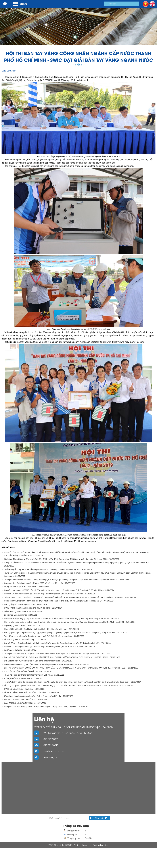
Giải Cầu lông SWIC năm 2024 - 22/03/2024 (23, 611)
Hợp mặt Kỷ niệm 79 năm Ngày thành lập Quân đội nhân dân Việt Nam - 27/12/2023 (41, 629)
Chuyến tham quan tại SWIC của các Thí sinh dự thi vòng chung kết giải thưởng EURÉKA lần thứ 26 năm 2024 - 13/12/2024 (59, 590)
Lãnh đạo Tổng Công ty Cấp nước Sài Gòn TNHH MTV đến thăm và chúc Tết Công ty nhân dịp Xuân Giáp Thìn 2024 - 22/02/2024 (61, 618)
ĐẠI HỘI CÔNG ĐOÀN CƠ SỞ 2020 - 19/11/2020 (26, 699)
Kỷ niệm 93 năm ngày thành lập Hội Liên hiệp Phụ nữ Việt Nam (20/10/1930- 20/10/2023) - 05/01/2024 (49, 647)
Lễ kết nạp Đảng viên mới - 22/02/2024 (21, 615)
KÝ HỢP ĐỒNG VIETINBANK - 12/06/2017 (23, 678)
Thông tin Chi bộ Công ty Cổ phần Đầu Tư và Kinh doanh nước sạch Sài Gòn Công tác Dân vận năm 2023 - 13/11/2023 (57, 654)
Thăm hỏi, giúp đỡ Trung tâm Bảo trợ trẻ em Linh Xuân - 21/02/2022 (34, 675)
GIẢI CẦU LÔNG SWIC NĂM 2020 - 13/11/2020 (25, 703)
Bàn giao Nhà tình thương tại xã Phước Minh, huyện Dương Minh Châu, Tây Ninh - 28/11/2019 (46, 706)
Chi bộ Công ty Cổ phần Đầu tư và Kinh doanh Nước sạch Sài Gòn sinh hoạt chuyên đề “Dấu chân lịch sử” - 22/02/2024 (57, 643)
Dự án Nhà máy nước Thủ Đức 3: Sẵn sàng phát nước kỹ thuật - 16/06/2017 (38, 661)
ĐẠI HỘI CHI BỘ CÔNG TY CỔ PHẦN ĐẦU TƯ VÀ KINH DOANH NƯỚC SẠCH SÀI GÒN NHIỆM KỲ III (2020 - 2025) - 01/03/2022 (62, 657)
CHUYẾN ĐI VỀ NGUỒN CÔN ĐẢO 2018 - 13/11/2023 (28, 671)
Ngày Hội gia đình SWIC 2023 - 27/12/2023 (23, 625)
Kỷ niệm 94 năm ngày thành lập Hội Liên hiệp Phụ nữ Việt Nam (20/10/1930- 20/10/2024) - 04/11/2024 (49, 594)
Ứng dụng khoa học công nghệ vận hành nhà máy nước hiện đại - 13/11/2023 (38, 696)
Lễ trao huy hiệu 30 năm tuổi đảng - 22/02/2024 (25, 639)
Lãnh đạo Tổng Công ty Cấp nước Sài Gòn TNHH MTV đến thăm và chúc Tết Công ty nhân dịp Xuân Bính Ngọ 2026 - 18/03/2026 (61, 559)
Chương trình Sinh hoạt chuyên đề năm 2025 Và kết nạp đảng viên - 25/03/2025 (39, 583)
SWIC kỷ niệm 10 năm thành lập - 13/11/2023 (24, 689)
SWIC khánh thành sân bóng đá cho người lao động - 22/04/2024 (33, 608)
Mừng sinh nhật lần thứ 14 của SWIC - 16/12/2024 (26, 587)
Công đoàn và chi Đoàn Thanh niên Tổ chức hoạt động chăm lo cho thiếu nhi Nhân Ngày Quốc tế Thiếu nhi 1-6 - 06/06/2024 (59, 601)
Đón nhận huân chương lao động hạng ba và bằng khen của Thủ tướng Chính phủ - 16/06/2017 (46, 664)
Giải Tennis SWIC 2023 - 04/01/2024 (20, 650)
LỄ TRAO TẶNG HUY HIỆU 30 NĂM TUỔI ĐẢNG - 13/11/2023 (31, 692)
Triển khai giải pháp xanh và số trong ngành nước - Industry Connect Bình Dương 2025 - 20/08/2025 (48, 569)
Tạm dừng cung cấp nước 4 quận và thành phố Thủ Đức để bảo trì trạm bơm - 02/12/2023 (44, 636)
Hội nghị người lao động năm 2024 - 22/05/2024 (25, 604)
